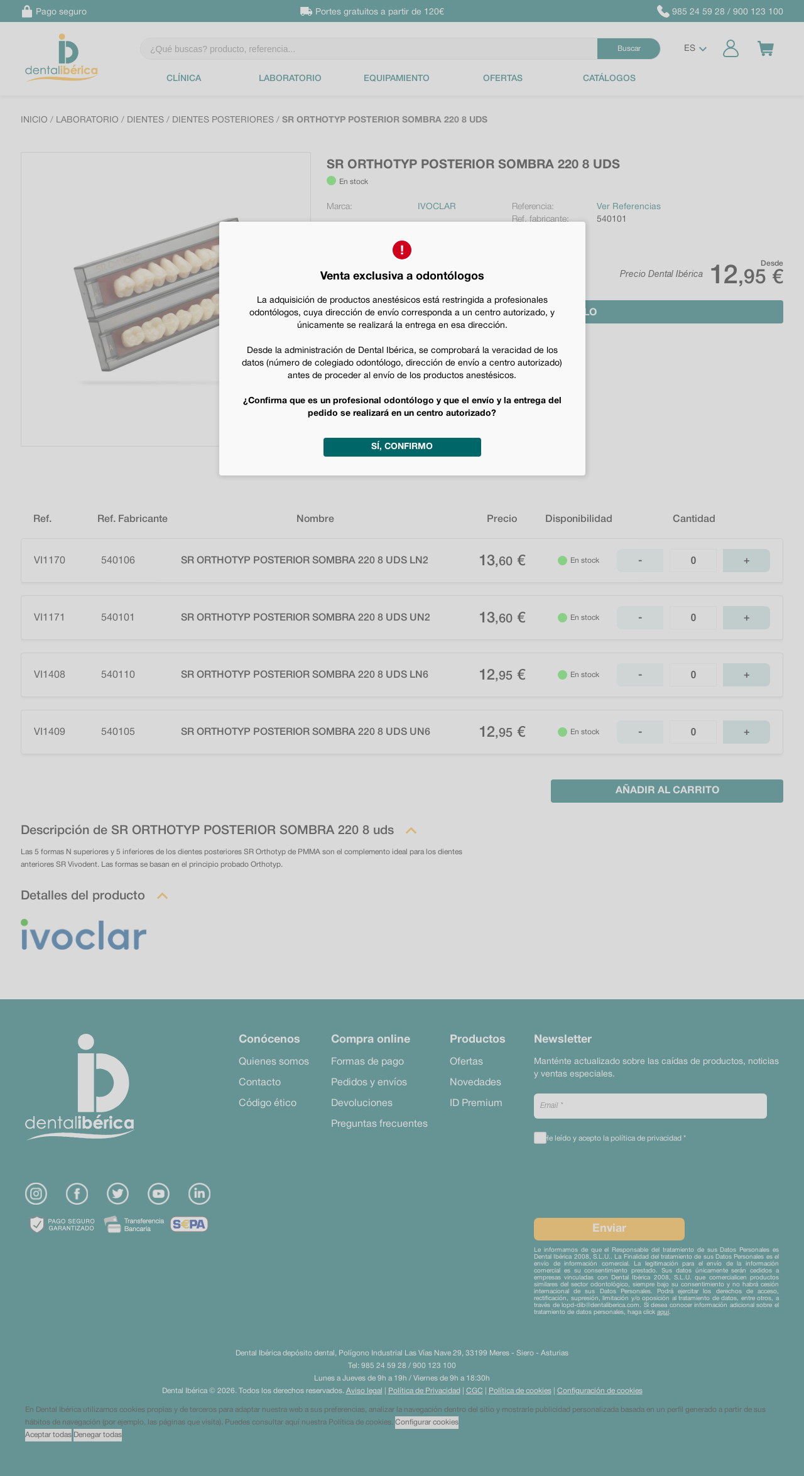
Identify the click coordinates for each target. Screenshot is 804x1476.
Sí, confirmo (402, 447)
